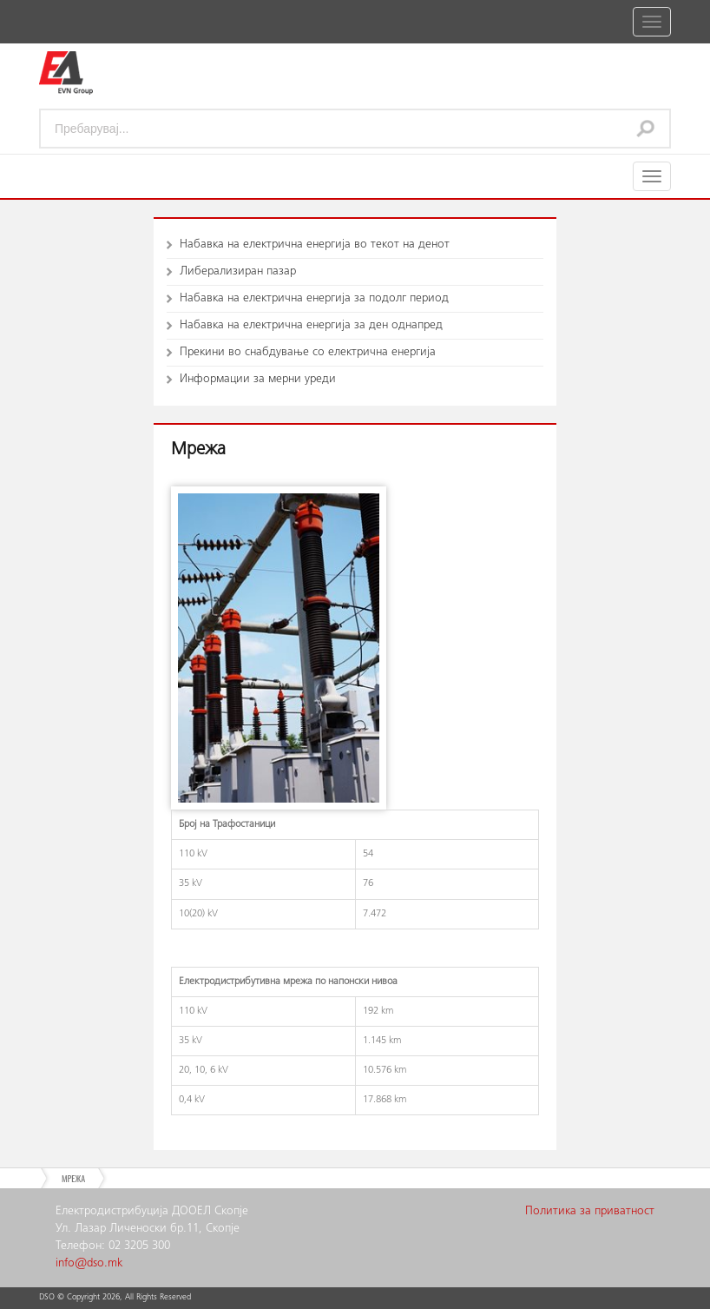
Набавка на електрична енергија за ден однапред (311, 326)
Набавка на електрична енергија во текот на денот (315, 245)
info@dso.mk (89, 1264)
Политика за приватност (589, 1212)
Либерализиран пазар (238, 272)
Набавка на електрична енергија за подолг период (314, 299)
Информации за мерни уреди (258, 380)
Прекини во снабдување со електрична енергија (308, 353)
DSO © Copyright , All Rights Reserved (115, 1297)
